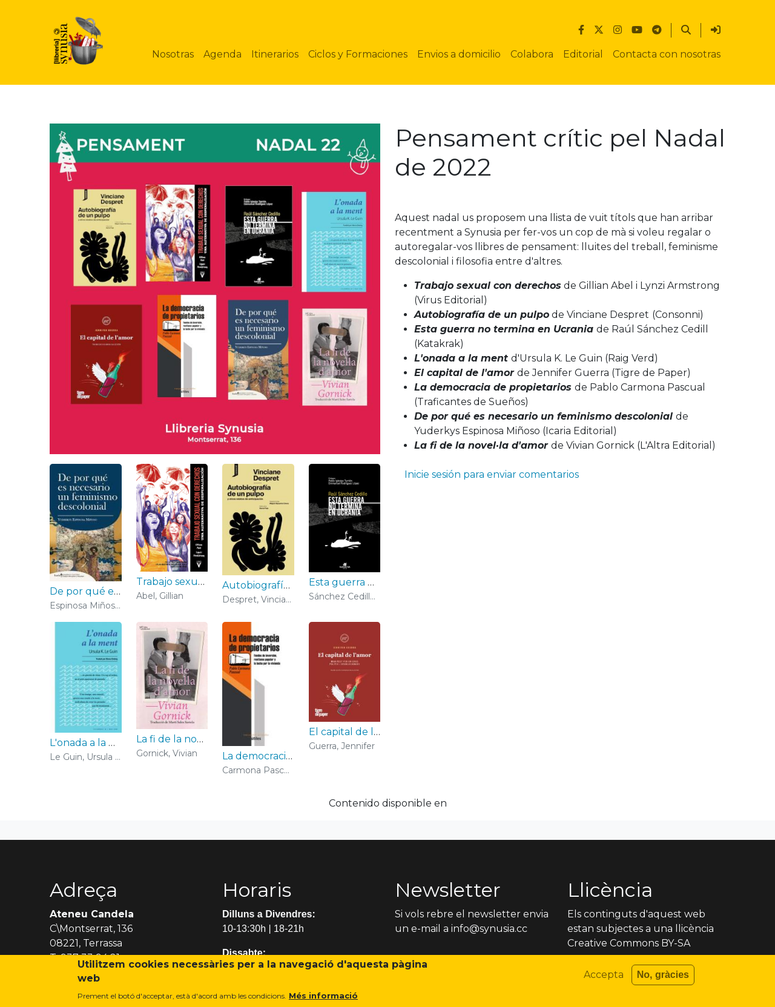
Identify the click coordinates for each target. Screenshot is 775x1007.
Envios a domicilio (459, 54)
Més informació (323, 998)
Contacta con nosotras (667, 54)
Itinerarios (274, 54)
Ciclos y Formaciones (357, 54)
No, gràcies (663, 977)
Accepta (604, 977)
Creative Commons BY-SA (628, 943)
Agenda (222, 54)
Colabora (531, 54)
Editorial (583, 54)
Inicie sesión (432, 474)
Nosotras (173, 54)
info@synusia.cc (489, 928)
